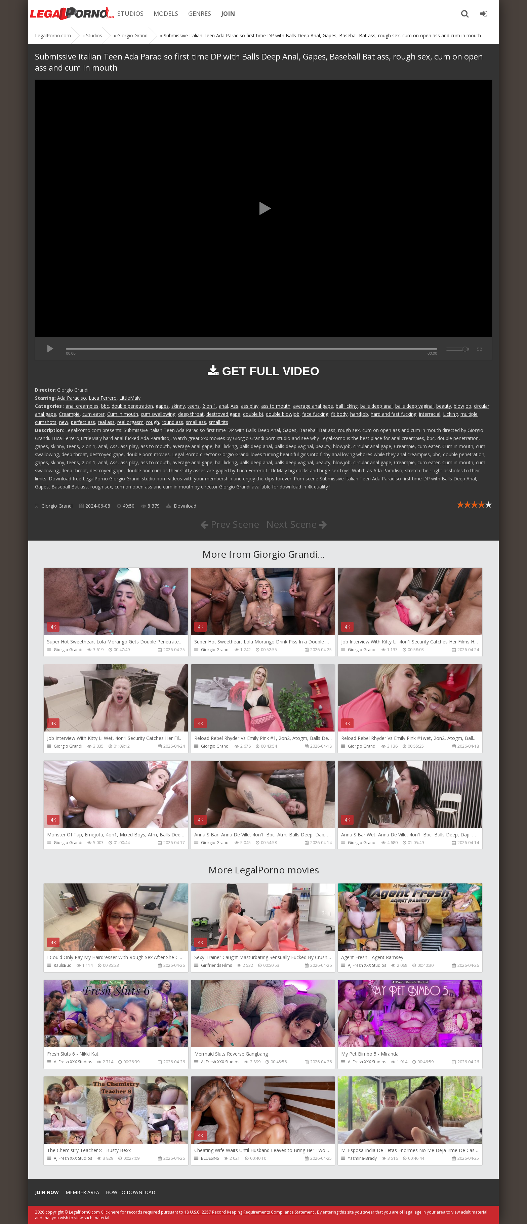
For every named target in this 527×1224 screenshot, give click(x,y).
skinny (178, 406)
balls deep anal (376, 406)
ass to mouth (275, 406)
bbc (105, 406)
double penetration (132, 406)
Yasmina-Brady (362, 1158)
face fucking (315, 414)
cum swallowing (158, 414)
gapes (162, 406)
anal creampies (82, 406)
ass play (249, 406)
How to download (130, 1192)
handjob (359, 414)
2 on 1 (209, 406)
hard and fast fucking (393, 414)
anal (223, 406)
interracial (429, 414)
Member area (82, 1192)
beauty (443, 406)
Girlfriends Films (216, 965)
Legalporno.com (72, 13)
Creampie (69, 414)
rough (152, 422)
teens (194, 406)
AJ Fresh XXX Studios (367, 965)
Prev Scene (229, 524)
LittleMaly (129, 398)
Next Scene (296, 524)
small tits (218, 422)
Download (181, 506)
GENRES (199, 13)
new (63, 422)
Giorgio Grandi (57, 506)
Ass (234, 406)
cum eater (93, 414)
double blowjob (282, 414)
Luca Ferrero (103, 398)
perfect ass (83, 422)
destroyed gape (223, 414)
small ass (196, 422)
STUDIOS (130, 13)
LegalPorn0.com (84, 1212)
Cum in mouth (122, 414)
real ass (106, 422)
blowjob (462, 406)
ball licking (347, 406)
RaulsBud (63, 965)
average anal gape (313, 406)
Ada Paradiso (71, 398)
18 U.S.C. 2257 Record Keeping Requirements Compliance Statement (249, 1212)
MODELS (166, 13)
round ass (172, 422)
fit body (339, 414)
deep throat (191, 414)
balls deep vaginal (414, 406)
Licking (450, 414)
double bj (253, 414)
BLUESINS (210, 1158)
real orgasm (130, 422)
